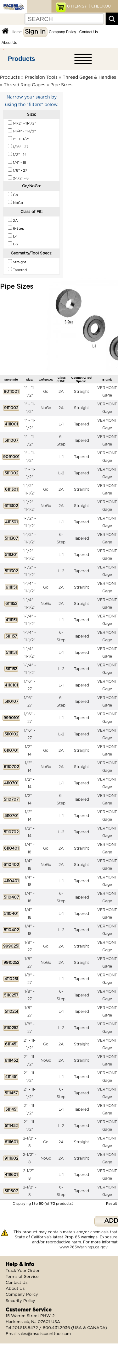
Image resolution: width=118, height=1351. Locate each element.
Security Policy (20, 1301)
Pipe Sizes (61, 85)
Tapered (81, 424)
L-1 (61, 424)
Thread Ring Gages (24, 85)
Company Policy (62, 32)
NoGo (46, 408)
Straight (81, 391)
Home (17, 32)
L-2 (61, 473)
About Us (9, 42)
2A (61, 391)
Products (21, 58)
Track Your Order (23, 1271)
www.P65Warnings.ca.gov (83, 1247)
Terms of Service (22, 1277)
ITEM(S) (76, 6)
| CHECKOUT (100, 6)
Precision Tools (41, 77)
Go (45, 391)
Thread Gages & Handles (89, 77)
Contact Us (88, 32)
